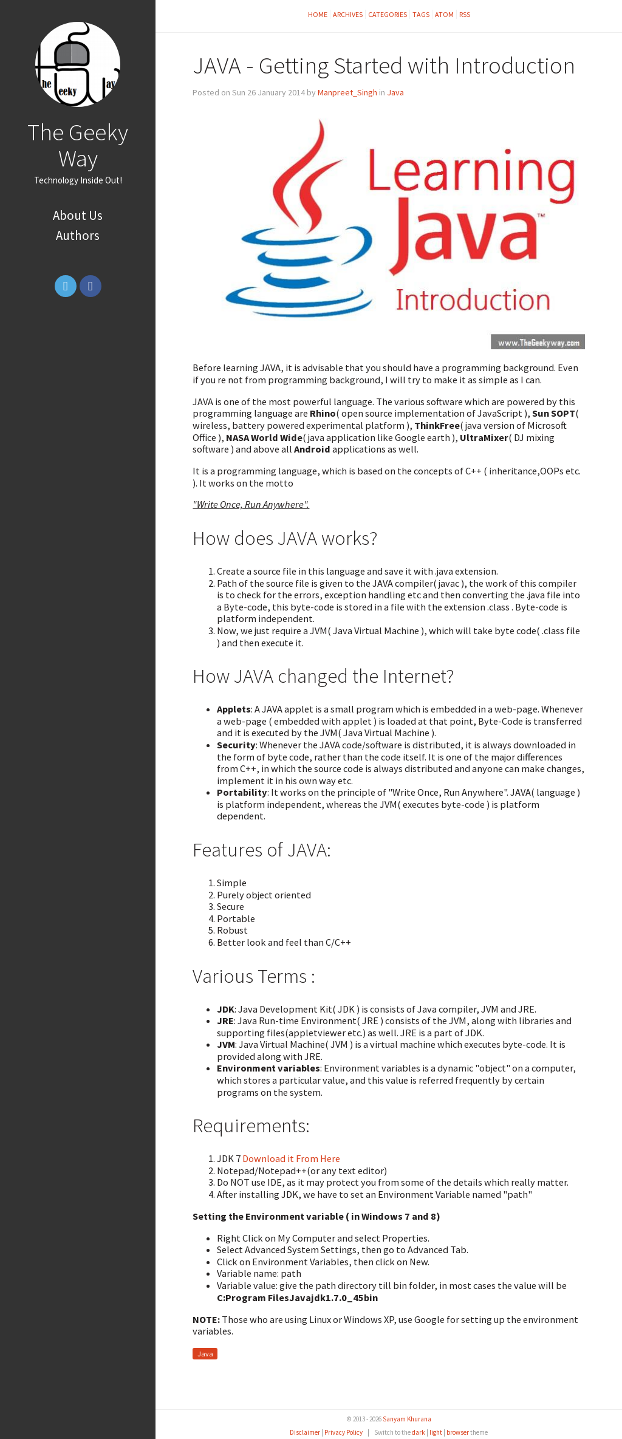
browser (457, 1432)
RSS (464, 14)
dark (418, 1432)
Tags (420, 14)
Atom (444, 14)
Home (317, 14)
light (435, 1432)
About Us (78, 215)
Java (395, 92)
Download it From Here (291, 1158)
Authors (78, 235)
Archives (348, 14)
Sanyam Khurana (407, 1419)
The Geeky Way (77, 145)
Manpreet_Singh (347, 92)
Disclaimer (305, 1432)
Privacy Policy (343, 1432)
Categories (387, 14)
